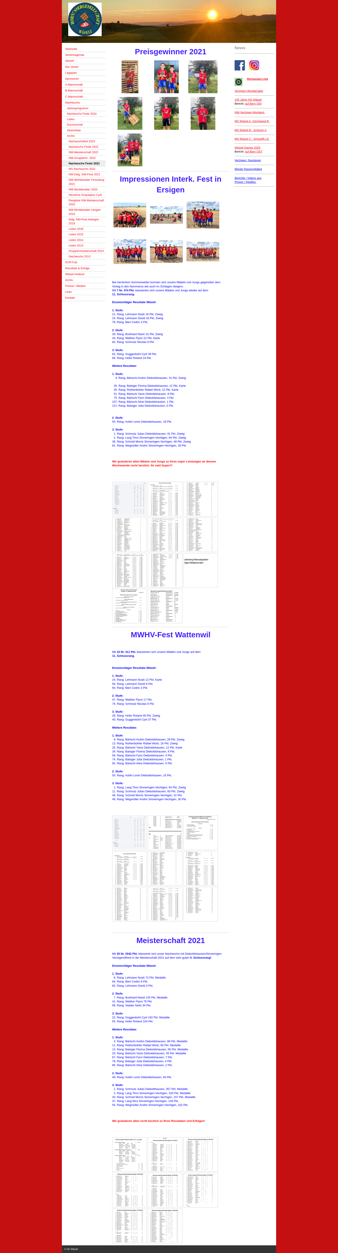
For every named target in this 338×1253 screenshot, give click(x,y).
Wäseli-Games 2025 (247, 147)
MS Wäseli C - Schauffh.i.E (252, 139)
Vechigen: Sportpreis (248, 160)
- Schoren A (251, 130)
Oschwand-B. (252, 121)
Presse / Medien (245, 182)
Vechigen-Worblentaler (249, 91)
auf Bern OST (253, 151)
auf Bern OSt (253, 103)
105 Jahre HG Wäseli (248, 99)
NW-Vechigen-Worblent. (250, 112)
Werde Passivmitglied (248, 169)
